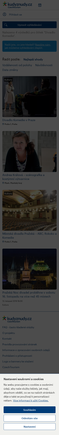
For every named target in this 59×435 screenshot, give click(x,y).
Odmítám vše (30, 418)
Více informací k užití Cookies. (31, 400)
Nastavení (30, 426)
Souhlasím (29, 409)
